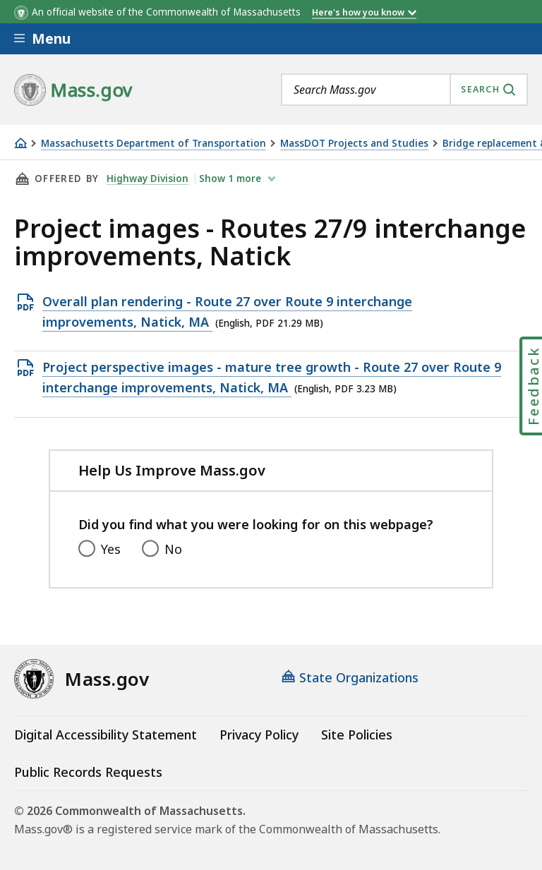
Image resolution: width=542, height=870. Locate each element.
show (231, 178)
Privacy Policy (259, 734)
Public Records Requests (88, 771)
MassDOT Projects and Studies (354, 144)
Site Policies (356, 734)
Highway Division (147, 178)
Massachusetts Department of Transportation (153, 144)
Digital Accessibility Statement (105, 734)
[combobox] (404, 89)
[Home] (20, 142)
